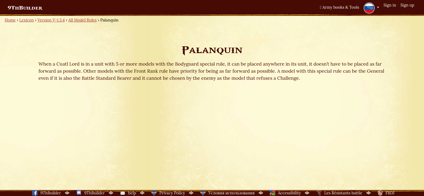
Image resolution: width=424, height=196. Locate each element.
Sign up (407, 5)
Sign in (389, 5)
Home (10, 20)
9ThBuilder (25, 8)
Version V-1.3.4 (51, 20)
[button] (371, 8)
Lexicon (26, 20)
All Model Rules (82, 20)
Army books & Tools (339, 7)
